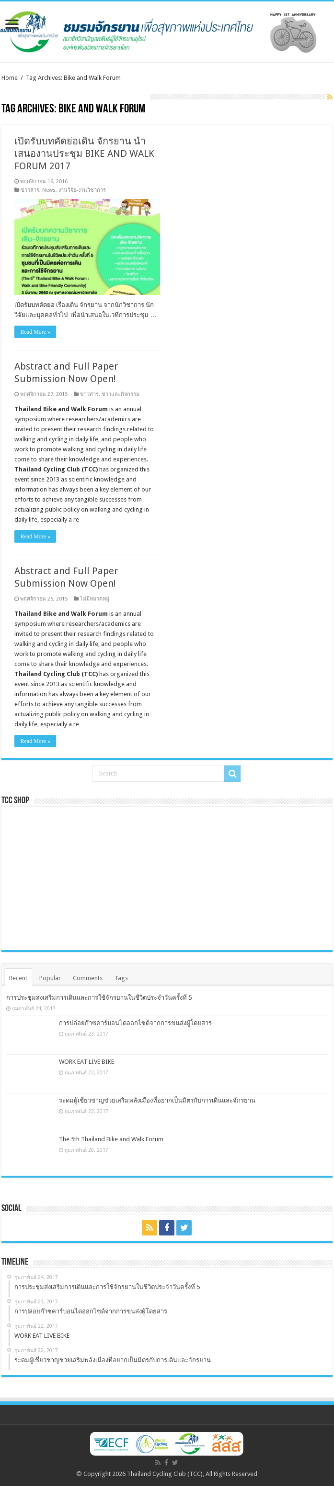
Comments (88, 978)
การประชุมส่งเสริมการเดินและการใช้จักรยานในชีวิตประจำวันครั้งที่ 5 (99, 997)
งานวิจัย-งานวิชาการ (82, 190)
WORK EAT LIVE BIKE (86, 1061)
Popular (50, 978)
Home (9, 77)
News (49, 190)
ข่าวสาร (30, 190)
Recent (18, 978)
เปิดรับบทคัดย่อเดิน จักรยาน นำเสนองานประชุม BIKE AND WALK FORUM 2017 (84, 153)
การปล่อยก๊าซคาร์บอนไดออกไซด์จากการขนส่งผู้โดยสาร (135, 1023)
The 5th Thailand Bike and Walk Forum (111, 1139)
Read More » (35, 331)
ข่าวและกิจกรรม (120, 394)
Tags (121, 978)
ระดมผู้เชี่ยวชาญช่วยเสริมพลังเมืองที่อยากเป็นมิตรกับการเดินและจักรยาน (157, 1100)
